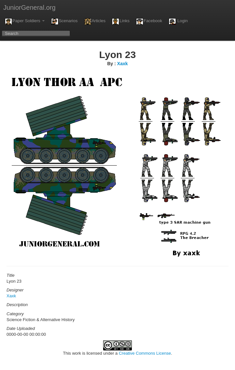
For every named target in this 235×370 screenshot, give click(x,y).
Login (178, 21)
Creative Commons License (145, 353)
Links (120, 21)
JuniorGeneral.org (29, 7)
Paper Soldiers (25, 21)
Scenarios (64, 21)
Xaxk (122, 63)
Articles (95, 21)
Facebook (149, 21)
